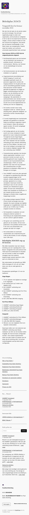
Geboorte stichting (7, 405)
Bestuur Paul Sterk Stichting (10, 375)
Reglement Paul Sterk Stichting (11, 367)
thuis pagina (6, 504)
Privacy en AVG (6, 387)
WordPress (17, 510)
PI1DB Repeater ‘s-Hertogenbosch (12, 401)
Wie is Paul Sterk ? (7, 361)
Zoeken (24, 430)
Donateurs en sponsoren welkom (12, 378)
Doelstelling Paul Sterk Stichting (11, 364)
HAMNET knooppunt (8, 398)
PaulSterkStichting (5, 12)
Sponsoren (5, 384)
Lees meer (10, 462)
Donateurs (5, 381)
